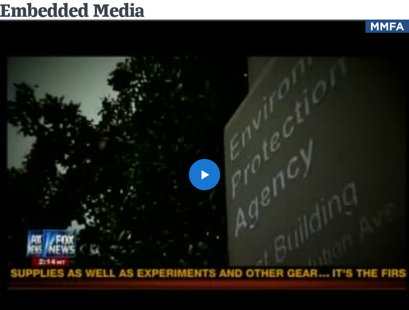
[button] (204, 174)
